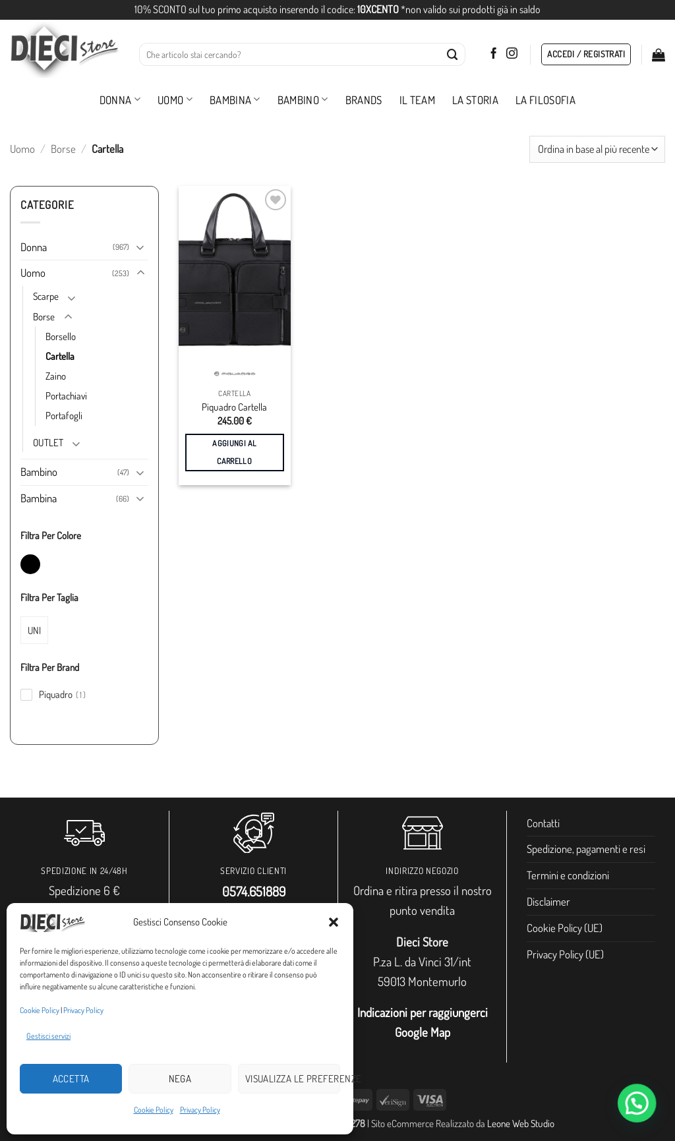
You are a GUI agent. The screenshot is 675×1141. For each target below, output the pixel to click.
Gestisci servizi (48, 1036)
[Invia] (453, 54)
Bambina (235, 100)
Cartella (59, 356)
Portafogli (63, 415)
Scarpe (46, 296)
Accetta (71, 1078)
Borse (63, 149)
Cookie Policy (39, 1010)
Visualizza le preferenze (292, 1078)
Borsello (60, 336)
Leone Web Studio (520, 1123)
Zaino (55, 375)
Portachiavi (66, 395)
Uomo (175, 100)
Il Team (417, 100)
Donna (120, 100)
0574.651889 (253, 891)
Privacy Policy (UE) (565, 954)
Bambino (303, 100)
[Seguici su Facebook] (493, 54)
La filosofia (545, 100)
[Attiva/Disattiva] (140, 247)
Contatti (543, 823)
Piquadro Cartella (234, 407)
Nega (180, 1078)
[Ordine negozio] (597, 149)
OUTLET (48, 442)
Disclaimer (548, 901)
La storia (475, 100)
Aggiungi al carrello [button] (234, 451)
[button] (333, 922)
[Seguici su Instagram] (511, 54)
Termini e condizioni (568, 875)
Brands (363, 100)
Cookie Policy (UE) (564, 928)
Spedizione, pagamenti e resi (586, 849)
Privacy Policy (83, 1010)
